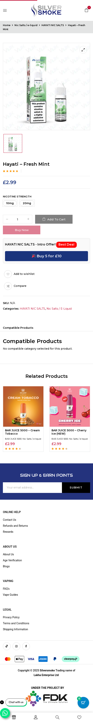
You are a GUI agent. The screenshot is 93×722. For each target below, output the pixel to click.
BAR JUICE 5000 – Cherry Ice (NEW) (69, 432)
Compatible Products (18, 328)
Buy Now (22, 230)
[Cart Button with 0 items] (83, 702)
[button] (86, 10)
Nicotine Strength (17, 196)
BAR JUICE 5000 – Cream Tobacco (22, 432)
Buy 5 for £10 (47, 256)
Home (6, 25)
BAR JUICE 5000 (13, 438)
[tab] (18, 328)
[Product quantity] (17, 219)
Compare (20, 286)
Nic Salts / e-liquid (25, 25)
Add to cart (56, 219)
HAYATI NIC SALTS (52, 25)
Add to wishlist (24, 274)
